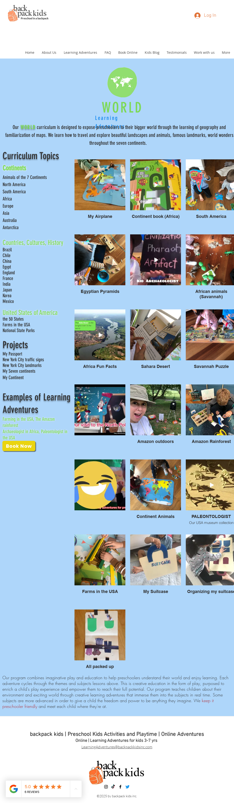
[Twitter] (127, 786)
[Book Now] (18, 446)
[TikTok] (113, 786)
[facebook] (120, 786)
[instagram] (106, 786)
